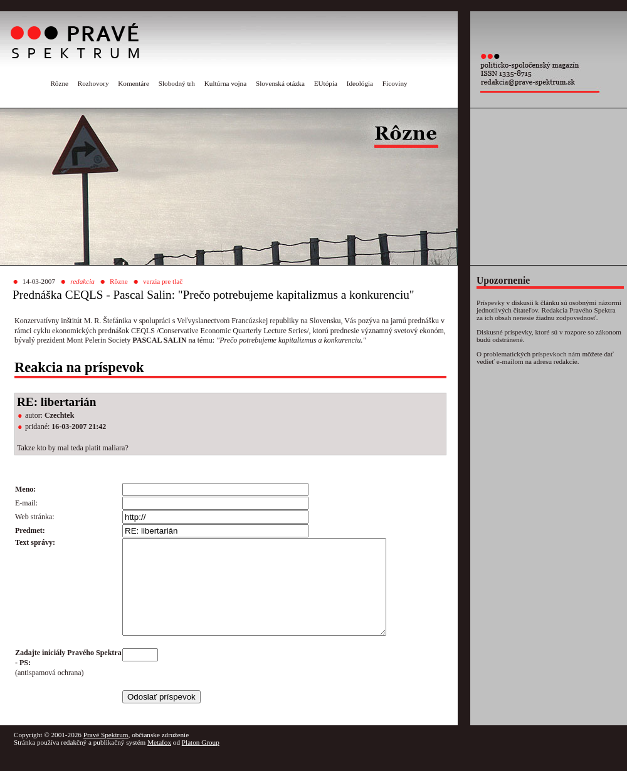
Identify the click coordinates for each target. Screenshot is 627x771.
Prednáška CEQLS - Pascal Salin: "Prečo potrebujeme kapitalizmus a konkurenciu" (213, 294)
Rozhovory (93, 83)
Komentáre (133, 83)
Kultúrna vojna (225, 83)
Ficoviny (395, 83)
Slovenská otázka (280, 83)
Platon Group (200, 761)
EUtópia (325, 83)
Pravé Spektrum (106, 753)
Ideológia (360, 83)
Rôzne (59, 83)
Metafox (159, 761)
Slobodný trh (177, 83)
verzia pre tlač (162, 281)
